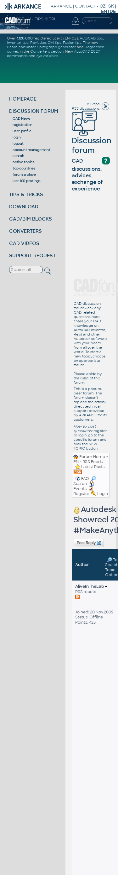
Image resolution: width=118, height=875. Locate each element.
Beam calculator (21, 47)
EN (76, 461)
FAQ (85, 478)
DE (113, 11)
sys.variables (48, 56)
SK (111, 6)
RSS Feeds (92, 461)
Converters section (47, 51)
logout (18, 143)
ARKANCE (61, 6)
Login (102, 493)
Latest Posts (92, 466)
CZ (102, 6)
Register (81, 493)
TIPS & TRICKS (26, 194)
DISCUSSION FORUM (33, 111)
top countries (24, 168)
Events (83, 486)
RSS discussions (86, 108)
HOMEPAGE (23, 99)
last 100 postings (27, 181)
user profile (22, 131)
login (17, 137)
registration (22, 124)
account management (31, 150)
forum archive (24, 174)
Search (84, 481)
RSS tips (93, 104)
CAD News (22, 118)
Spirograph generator (56, 47)
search (18, 156)
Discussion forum (91, 136)
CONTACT (85, 6)
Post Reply (88, 542)
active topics (24, 162)
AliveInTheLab (91, 586)
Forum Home (92, 456)
